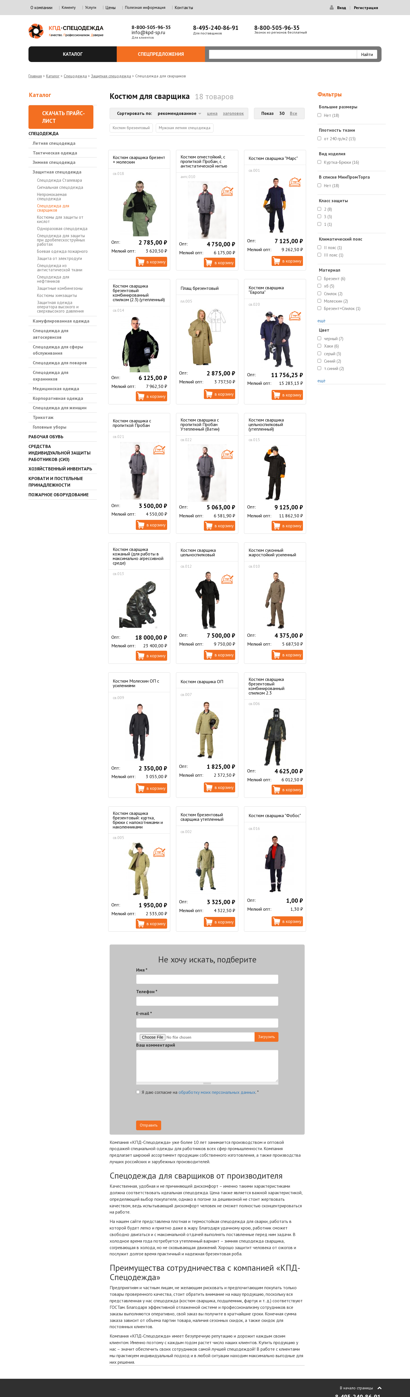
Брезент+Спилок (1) (342, 308)
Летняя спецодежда (54, 143)
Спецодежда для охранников (50, 375)
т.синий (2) (334, 368)
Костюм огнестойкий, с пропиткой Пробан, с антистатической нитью (204, 161)
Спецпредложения (168, 54)
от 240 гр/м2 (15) (340, 138)
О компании (41, 7)
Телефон (146, 991)
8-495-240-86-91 (216, 28)
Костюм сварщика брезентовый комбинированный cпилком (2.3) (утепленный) (139, 292)
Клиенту (69, 7)
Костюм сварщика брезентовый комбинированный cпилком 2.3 (266, 686)
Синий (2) (332, 361)
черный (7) (333, 338)
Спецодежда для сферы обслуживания (58, 350)
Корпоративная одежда (58, 398)
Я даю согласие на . (197, 1092)
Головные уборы (49, 427)
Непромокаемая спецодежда (52, 196)
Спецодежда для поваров (60, 362)
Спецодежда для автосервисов (50, 334)
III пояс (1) (333, 255)
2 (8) (328, 209)
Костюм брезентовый (131, 127)
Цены (111, 7)
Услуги (90, 7)
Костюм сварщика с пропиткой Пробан (132, 423)
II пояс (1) (333, 247)
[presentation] (227, 1109)
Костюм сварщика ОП (202, 681)
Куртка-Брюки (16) (341, 162)
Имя (141, 970)
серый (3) (332, 353)
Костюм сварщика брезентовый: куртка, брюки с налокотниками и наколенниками (138, 820)
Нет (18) (331, 115)
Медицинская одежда (56, 388)
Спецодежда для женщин (60, 407)
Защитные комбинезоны (60, 288)
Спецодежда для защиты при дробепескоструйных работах (61, 240)
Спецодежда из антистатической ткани (59, 267)
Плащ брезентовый (200, 288)
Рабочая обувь (45, 436)
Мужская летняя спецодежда (184, 127)
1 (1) (328, 224)
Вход (341, 7)
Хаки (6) (331, 346)
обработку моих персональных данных (217, 1092)
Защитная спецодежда (111, 75)
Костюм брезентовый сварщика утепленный (202, 817)
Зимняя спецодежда (54, 162)
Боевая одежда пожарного (62, 251)
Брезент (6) (334, 278)
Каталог (86, 54)
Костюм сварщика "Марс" (273, 158)
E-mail (144, 1013)
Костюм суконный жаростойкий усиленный (272, 552)
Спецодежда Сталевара (59, 180)
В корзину (156, 261)
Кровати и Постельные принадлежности (55, 482)
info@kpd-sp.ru (148, 32)
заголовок (233, 113)
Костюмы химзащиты (57, 295)
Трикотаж (43, 417)
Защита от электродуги (59, 258)
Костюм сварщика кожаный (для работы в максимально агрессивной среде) (138, 556)
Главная (35, 75)
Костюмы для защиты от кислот (60, 219)
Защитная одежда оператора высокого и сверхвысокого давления (60, 307)
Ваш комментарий (155, 1045)
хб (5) (329, 286)
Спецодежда (75, 75)
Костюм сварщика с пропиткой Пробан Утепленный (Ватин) (200, 424)
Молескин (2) (336, 301)
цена (212, 113)
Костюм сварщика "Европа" (266, 290)
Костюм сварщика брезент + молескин (139, 159)
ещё (321, 320)
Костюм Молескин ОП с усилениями (136, 683)
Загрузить (266, 1036)
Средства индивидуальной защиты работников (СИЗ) (59, 452)
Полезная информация (145, 7)
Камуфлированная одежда (61, 321)
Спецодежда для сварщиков (53, 208)
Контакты (184, 7)
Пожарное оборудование (58, 494)
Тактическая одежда (55, 153)
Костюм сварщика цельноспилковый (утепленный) (266, 424)
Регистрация (366, 7)
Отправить (148, 1125)
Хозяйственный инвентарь (60, 469)
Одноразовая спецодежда (62, 228)
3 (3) (328, 216)
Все (293, 113)
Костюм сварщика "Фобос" (275, 815)
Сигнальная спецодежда (60, 187)
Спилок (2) (333, 293)
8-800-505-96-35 (151, 27)
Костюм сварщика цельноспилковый (198, 552)
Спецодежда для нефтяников (53, 279)
